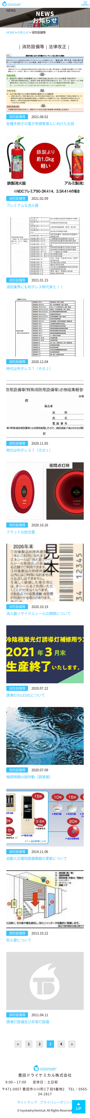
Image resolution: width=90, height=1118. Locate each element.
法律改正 (58, 46)
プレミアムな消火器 (22, 205)
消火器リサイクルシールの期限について (38, 613)
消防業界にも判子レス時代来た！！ (34, 287)
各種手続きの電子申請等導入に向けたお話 (40, 124)
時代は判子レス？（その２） (29, 368)
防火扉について (18, 940)
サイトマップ (27, 1102)
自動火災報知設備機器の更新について (36, 858)
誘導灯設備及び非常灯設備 (27, 1022)
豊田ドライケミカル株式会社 (45, 1075)
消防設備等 (33, 46)
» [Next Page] (72, 1044)
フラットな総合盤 (20, 532)
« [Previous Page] (18, 1044)
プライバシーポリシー (56, 1102)
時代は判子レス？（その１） (29, 450)
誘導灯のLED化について (25, 695)
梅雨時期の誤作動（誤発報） (29, 777)
